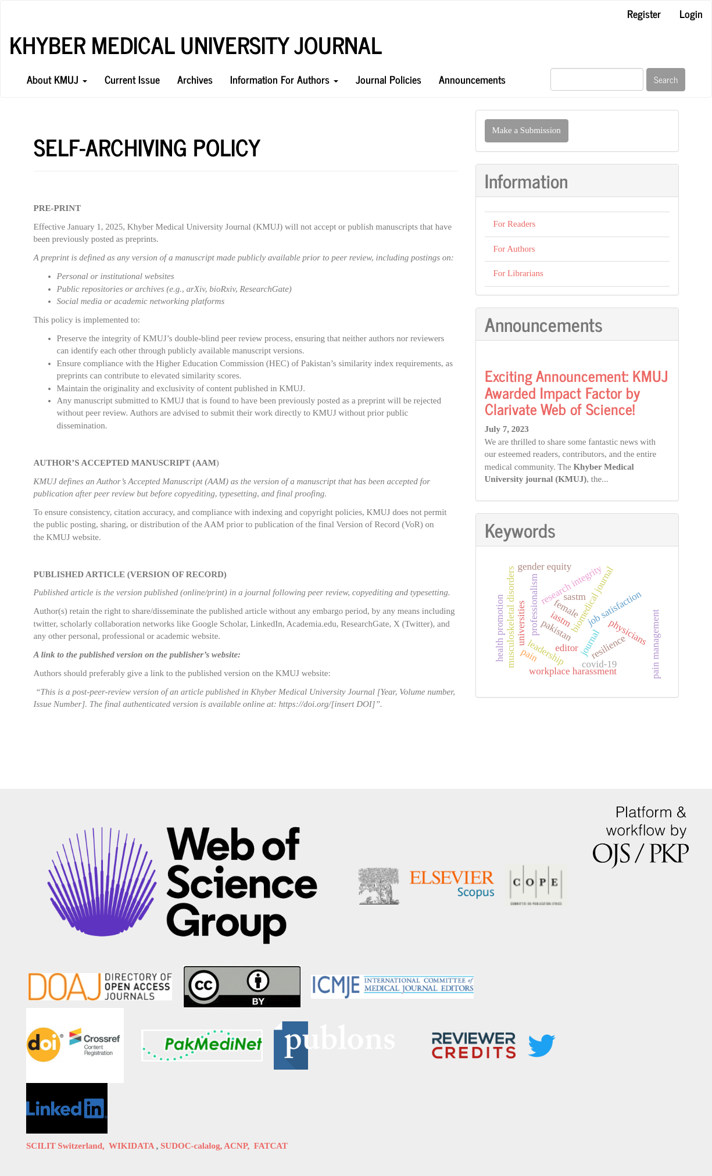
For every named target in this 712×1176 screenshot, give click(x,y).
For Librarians (518, 273)
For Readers (514, 223)
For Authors (514, 248)
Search (666, 79)
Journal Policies (388, 79)
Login (691, 13)
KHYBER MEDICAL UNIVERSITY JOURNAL (195, 44)
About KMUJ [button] (57, 79)
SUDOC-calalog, (192, 1145)
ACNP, (239, 1145)
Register (644, 13)
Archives (195, 79)
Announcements (472, 79)
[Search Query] (596, 79)
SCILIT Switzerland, (67, 1145)
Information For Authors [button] (284, 79)
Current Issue (132, 79)
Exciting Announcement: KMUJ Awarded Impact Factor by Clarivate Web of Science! (576, 392)
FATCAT (271, 1145)
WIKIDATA (132, 1145)
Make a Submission (526, 130)
